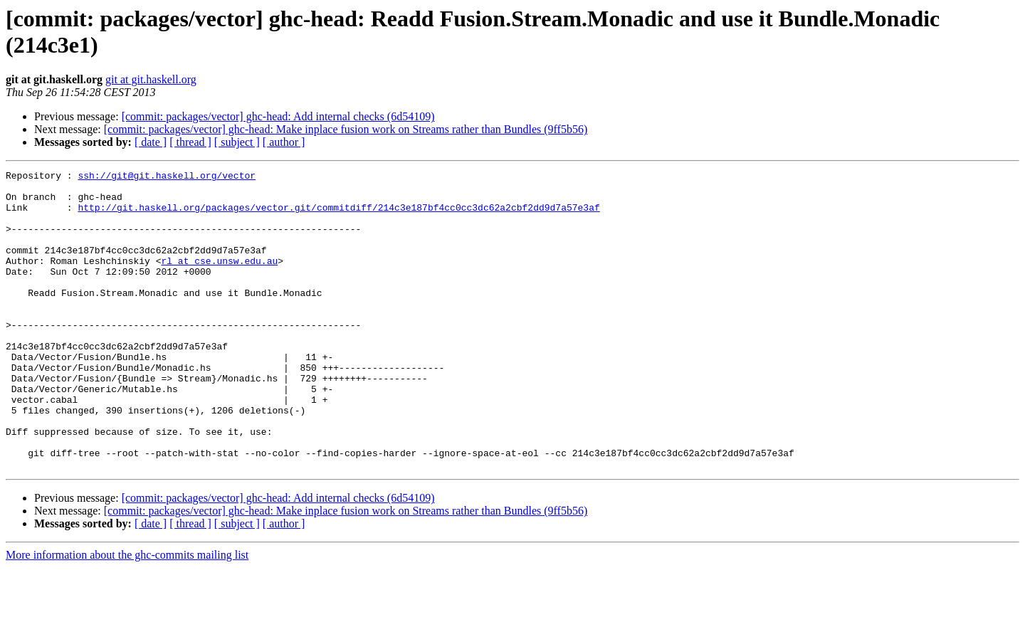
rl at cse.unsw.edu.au (219, 279)
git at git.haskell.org (150, 79)
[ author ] (284, 142)
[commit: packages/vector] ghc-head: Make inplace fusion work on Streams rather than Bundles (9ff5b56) (346, 129)
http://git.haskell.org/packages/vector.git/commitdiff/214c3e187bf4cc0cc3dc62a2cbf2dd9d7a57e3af (338, 215)
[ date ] (151, 142)
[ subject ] (237, 142)
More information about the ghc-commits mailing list (127, 614)
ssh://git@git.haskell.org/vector (167, 177)
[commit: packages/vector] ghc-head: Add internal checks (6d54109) (278, 116)
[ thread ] (190, 142)
